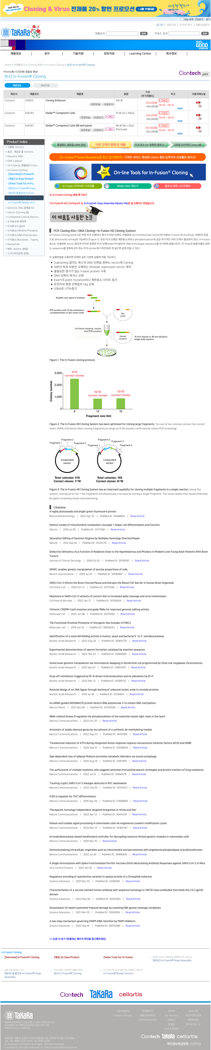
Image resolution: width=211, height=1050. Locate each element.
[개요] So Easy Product (21, 179)
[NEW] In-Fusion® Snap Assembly (172, 960)
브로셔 (171, 1011)
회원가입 (171, 25)
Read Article (137, 516)
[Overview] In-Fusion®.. (21, 174)
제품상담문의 (202, 25)
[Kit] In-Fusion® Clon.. (21, 197)
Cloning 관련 (35, 64)
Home (8, 64)
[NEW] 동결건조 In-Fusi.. (21, 193)
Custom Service (123, 1015)
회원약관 (195, 1044)
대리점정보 (193, 1019)
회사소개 (193, 1011)
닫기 (208, 19)
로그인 (159, 25)
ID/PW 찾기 (186, 25)
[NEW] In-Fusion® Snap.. (22, 188)
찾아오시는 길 (193, 1024)
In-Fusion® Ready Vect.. (22, 202)
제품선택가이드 (148, 1015)
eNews (171, 1019)
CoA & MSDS (171, 1028)
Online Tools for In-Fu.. (21, 183)
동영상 (171, 1024)
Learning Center (147, 1019)
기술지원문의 (123, 1011)
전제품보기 (19, 64)
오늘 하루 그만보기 (194, 19)
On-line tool (171, 1015)
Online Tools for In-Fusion (118, 957)
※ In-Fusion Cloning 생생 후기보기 (68, 195)
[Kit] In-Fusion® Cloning (67, 973)
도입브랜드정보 (193, 1015)
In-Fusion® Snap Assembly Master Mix (106, 203)
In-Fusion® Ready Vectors (118, 973)
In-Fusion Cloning (54, 64)
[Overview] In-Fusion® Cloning (22, 957)
